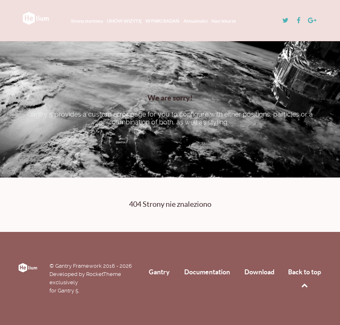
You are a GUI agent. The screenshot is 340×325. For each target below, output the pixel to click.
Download (259, 272)
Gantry (159, 272)
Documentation (207, 272)
